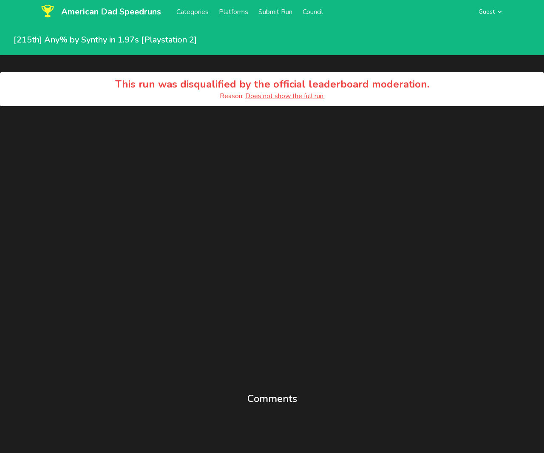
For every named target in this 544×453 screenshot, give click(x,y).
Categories (192, 12)
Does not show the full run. (285, 96)
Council (313, 12)
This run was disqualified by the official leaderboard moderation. (272, 84)
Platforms (233, 12)
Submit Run (275, 12)
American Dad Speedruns (111, 11)
